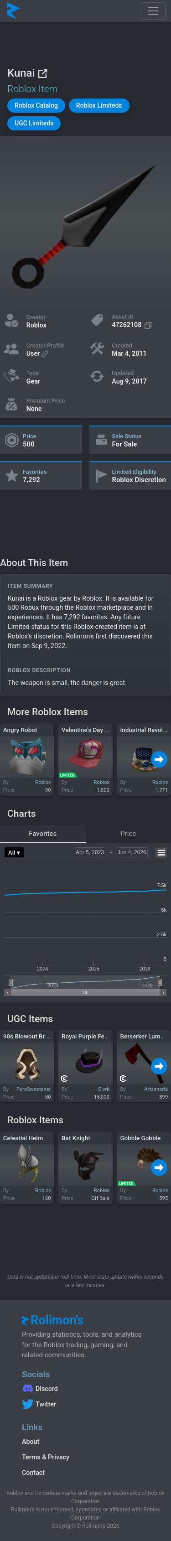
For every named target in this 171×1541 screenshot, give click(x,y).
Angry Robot (20, 729)
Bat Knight (76, 1137)
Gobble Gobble (140, 1137)
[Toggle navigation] (153, 11)
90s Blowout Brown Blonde (40, 1036)
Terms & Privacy (45, 1457)
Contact (33, 1472)
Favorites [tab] (43, 834)
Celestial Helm (23, 1137)
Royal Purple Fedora (89, 1036)
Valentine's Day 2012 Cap (96, 729)
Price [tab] (128, 834)
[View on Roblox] (42, 73)
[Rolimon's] (13, 11)
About (30, 1441)
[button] (36, 106)
